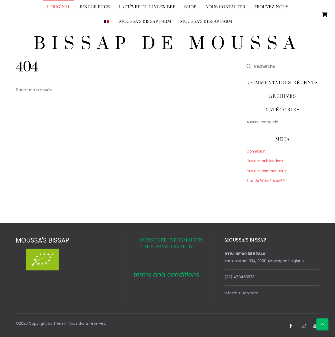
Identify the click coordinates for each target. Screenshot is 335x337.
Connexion (256, 151)
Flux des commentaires (267, 170)
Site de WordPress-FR (266, 180)
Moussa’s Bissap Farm (145, 21)
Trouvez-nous (271, 7)
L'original (59, 7)
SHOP (190, 7)
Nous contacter (225, 7)
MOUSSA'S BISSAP (42, 240)
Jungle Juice (94, 7)
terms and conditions (166, 274)
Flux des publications (265, 161)
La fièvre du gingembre (147, 7)
